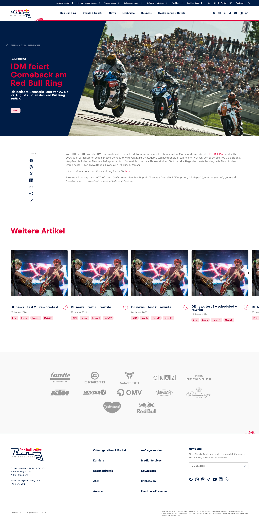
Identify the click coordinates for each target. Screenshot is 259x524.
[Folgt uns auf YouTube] (235, 13)
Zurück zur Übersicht (25, 45)
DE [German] (215, 3)
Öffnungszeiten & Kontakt (110, 450)
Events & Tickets (92, 13)
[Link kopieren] (31, 200)
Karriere (98, 460)
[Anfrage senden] (244, 466)
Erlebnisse (128, 13)
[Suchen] (249, 3)
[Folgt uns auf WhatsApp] (246, 13)
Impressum (148, 481)
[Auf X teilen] (31, 174)
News (112, 13)
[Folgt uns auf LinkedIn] (241, 13)
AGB (96, 481)
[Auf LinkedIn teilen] (31, 180)
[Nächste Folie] (248, 273)
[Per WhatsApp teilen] (31, 194)
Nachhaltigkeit (103, 470)
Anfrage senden (152, 450)
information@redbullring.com (25, 480)
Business (146, 13)
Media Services (151, 460)
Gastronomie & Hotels (171, 13)
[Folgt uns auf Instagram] (219, 13)
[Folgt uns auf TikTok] (230, 13)
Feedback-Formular (154, 491)
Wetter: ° (226, 3)
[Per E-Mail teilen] (31, 187)
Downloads (148, 470)
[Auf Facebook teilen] (31, 161)
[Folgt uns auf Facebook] (214, 13)
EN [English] (209, 3)
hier (127, 171)
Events (15, 111)
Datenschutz (17, 512)
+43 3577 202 (18, 484)
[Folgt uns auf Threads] (224, 13)
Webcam (240, 3)
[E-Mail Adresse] (218, 465)
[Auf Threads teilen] (31, 167)
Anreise (98, 491)
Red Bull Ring (68, 13)
